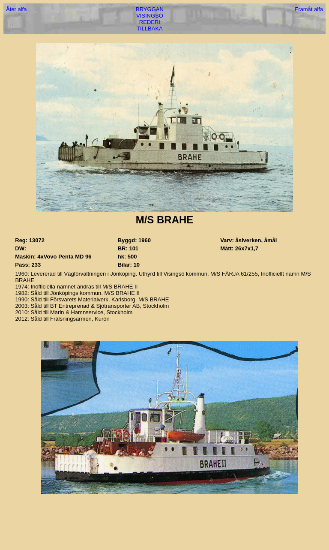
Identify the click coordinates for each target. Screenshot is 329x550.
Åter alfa (16, 9)
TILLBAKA (150, 28)
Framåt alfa (309, 9)
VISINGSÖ (149, 15)
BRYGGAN (150, 9)
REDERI (149, 22)
